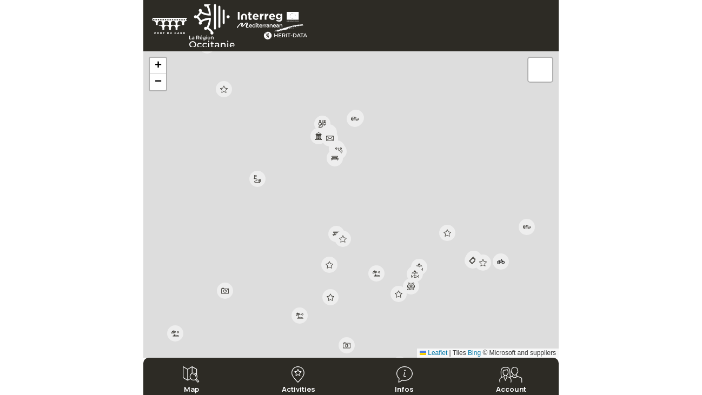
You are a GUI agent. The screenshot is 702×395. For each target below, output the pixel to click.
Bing (474, 353)
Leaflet (433, 353)
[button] (318, 136)
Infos (404, 388)
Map (191, 388)
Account (511, 388)
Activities (298, 388)
